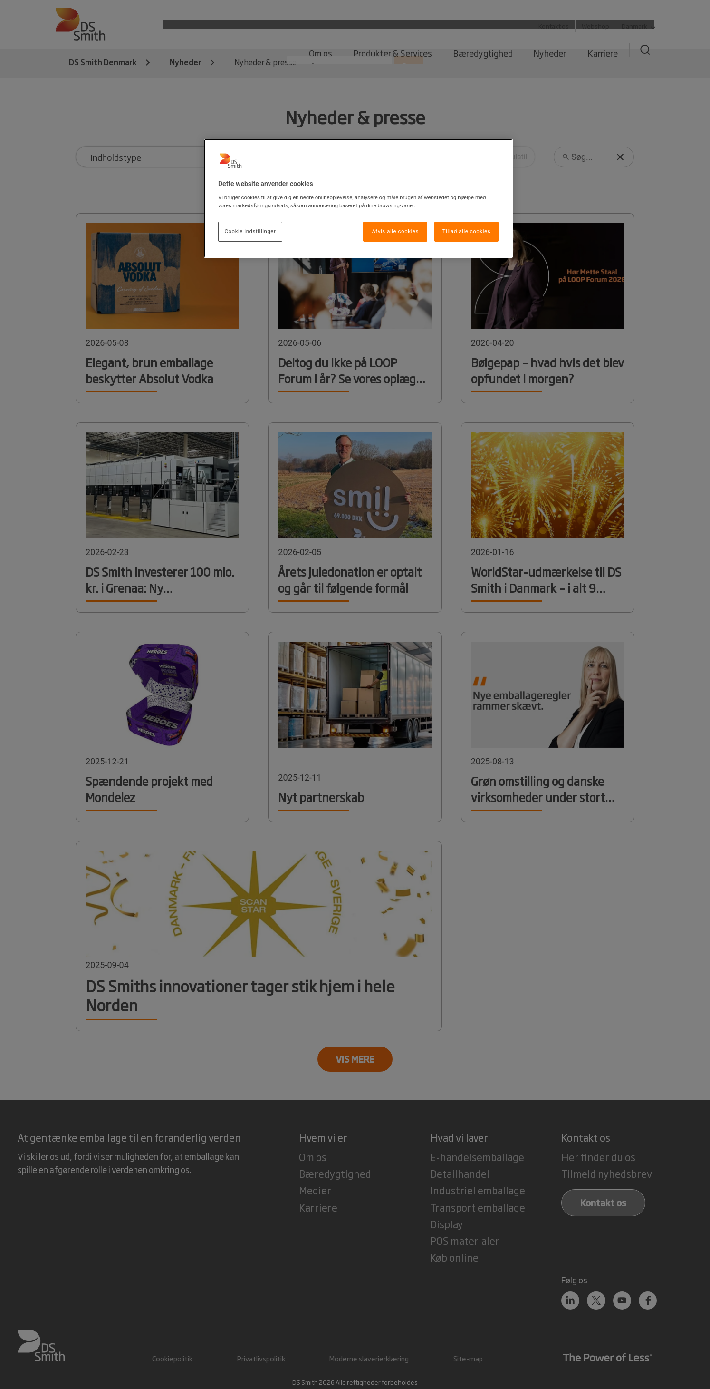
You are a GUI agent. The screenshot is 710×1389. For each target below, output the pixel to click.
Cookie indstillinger (250, 231)
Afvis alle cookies (395, 231)
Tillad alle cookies (466, 231)
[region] (358, 198)
